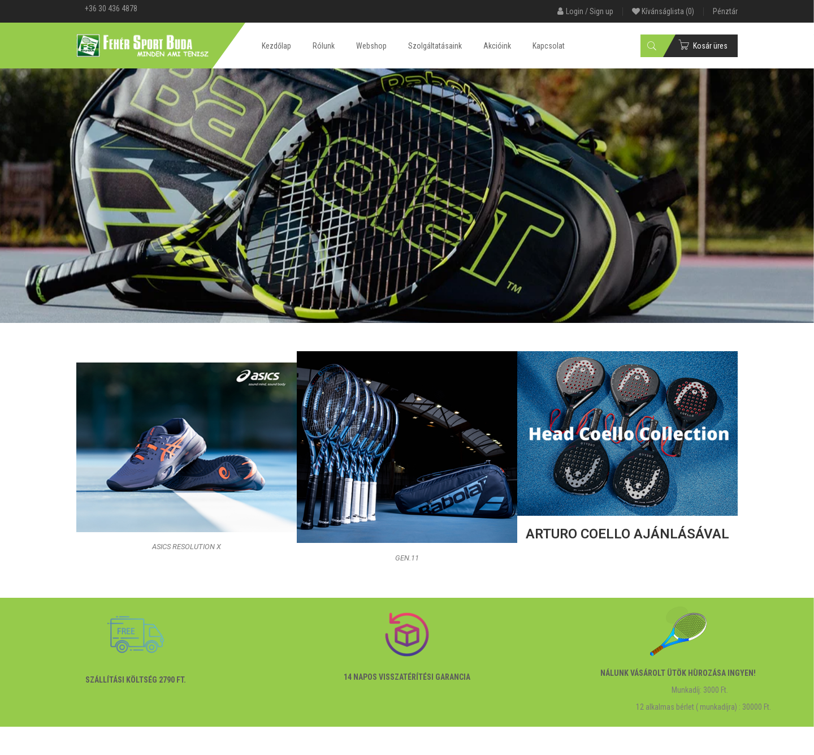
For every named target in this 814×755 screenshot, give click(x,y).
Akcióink (497, 45)
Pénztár (725, 11)
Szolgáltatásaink (435, 45)
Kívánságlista (663, 11)
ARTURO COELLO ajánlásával (627, 534)
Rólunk (324, 45)
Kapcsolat (548, 45)
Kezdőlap (276, 45)
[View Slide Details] (407, 195)
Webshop (371, 45)
